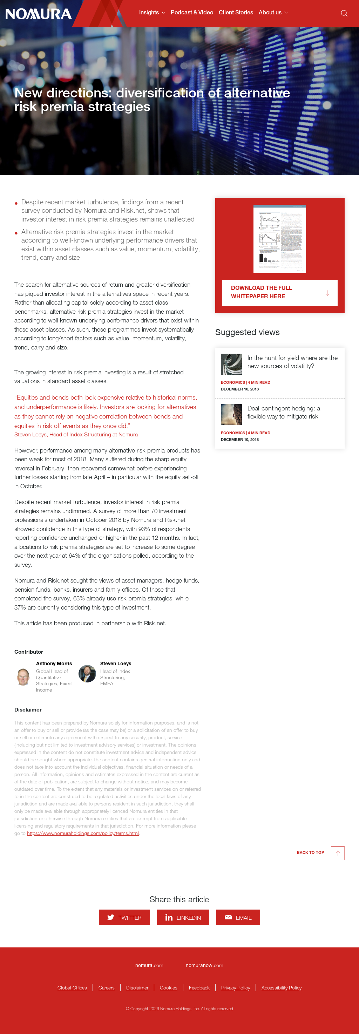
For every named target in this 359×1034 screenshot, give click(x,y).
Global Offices (72, 988)
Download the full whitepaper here (280, 293)
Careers (107, 988)
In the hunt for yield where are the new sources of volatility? (293, 361)
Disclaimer (137, 988)
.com (149, 965)
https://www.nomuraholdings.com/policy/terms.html (83, 833)
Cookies (168, 988)
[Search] (344, 13)
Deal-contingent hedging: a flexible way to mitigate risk (284, 412)
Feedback (199, 988)
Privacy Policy (235, 988)
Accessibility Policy (282, 988)
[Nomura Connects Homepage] (36, 13)
